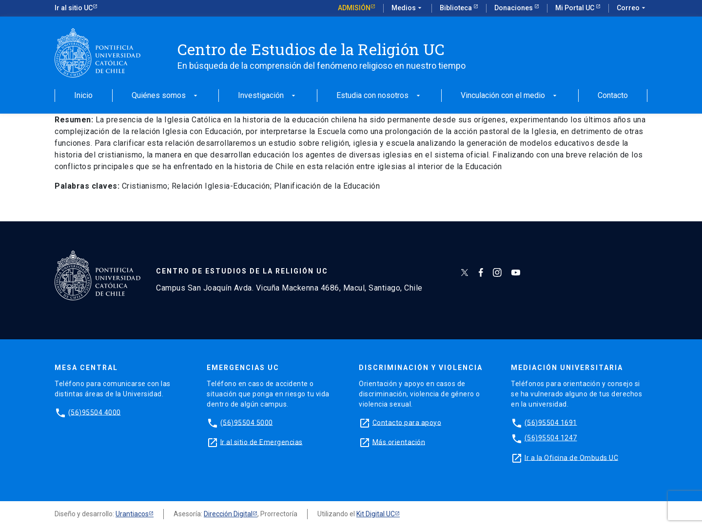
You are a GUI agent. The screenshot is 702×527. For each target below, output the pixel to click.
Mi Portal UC (575, 8)
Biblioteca (456, 8)
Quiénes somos (165, 96)
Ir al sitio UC (74, 8)
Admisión (354, 8)
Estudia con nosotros (379, 96)
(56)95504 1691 (551, 422)
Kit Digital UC (375, 514)
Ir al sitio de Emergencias (261, 442)
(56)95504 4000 (94, 412)
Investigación (267, 96)
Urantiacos (132, 514)
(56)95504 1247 (551, 437)
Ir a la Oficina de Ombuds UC (571, 457)
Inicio (83, 96)
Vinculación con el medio (510, 96)
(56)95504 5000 (246, 422)
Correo (632, 8)
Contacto (613, 96)
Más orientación (399, 442)
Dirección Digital (228, 514)
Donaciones (514, 8)
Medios (407, 8)
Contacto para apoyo (407, 422)
